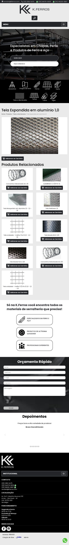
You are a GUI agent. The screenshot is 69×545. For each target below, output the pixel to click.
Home (3, 114)
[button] (5, 54)
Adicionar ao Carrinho (14, 159)
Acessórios (12, 85)
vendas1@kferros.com (11, 2)
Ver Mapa (5, 502)
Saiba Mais (18, 58)
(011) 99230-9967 (61, 2)
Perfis (58, 85)
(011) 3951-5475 (28, 2)
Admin (26, 537)
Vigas (53, 97)
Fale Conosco (19, 64)
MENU (5, 24)
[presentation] (15, 401)
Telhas (34, 96)
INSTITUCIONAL (10, 473)
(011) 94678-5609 (44, 2)
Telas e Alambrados (20, 97)
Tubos (45, 97)
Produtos (9, 114)
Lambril (47, 85)
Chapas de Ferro (25, 85)
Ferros (37, 85)
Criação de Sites (8, 537)
